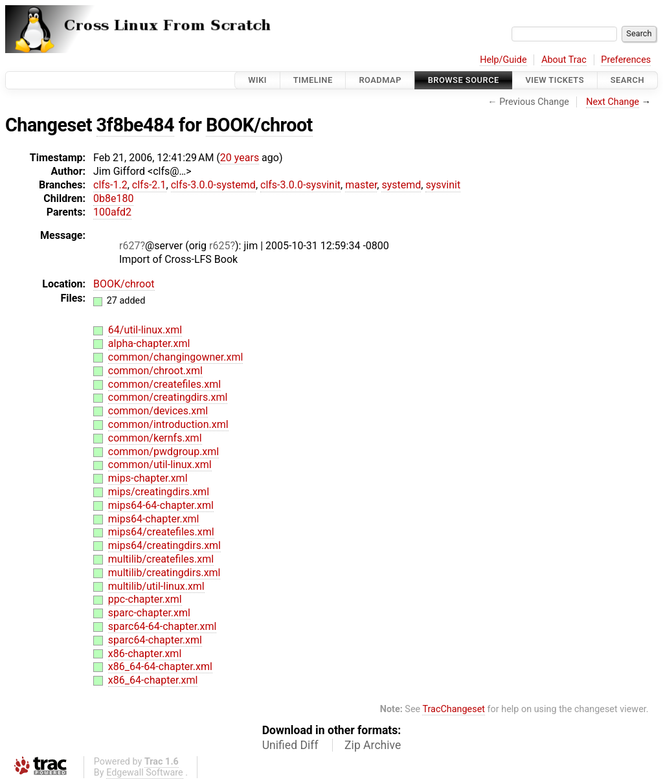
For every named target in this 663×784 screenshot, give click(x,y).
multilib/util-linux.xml (156, 586)
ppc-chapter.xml (145, 599)
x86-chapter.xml (144, 653)
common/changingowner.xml (175, 357)
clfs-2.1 (149, 185)
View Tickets (555, 80)
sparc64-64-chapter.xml (162, 626)
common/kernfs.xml (155, 438)
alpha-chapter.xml (149, 343)
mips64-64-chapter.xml (161, 505)
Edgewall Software (144, 772)
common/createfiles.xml (164, 384)
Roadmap (380, 80)
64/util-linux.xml (145, 330)
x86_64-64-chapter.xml (160, 666)
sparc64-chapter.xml (155, 640)
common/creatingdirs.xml (168, 397)
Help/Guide (503, 59)
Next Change (612, 101)
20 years (239, 157)
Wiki (257, 80)
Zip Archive (372, 745)
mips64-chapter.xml (153, 519)
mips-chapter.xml (148, 478)
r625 (219, 246)
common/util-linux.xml (160, 464)
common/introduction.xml (168, 424)
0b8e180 (113, 198)
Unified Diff (290, 745)
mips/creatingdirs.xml (158, 492)
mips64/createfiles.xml (161, 532)
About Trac (564, 59)
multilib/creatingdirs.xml (164, 572)
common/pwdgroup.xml (163, 451)
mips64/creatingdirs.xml (164, 545)
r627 (129, 246)
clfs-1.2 (110, 185)
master (361, 185)
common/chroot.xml (155, 370)
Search (627, 80)
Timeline (313, 80)
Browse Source (463, 80)
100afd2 (112, 212)
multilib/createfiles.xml (161, 559)
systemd (401, 185)
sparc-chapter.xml (149, 613)
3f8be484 (135, 125)
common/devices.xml (158, 411)
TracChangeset (453, 709)
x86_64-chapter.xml (153, 680)
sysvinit (442, 185)
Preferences (626, 59)
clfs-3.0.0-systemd (213, 185)
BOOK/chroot (259, 125)
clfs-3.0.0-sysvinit (300, 185)
